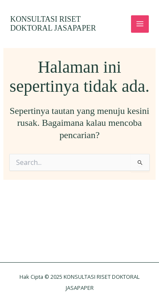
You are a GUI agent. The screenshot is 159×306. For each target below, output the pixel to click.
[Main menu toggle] (140, 24)
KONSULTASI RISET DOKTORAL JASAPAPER (53, 24)
